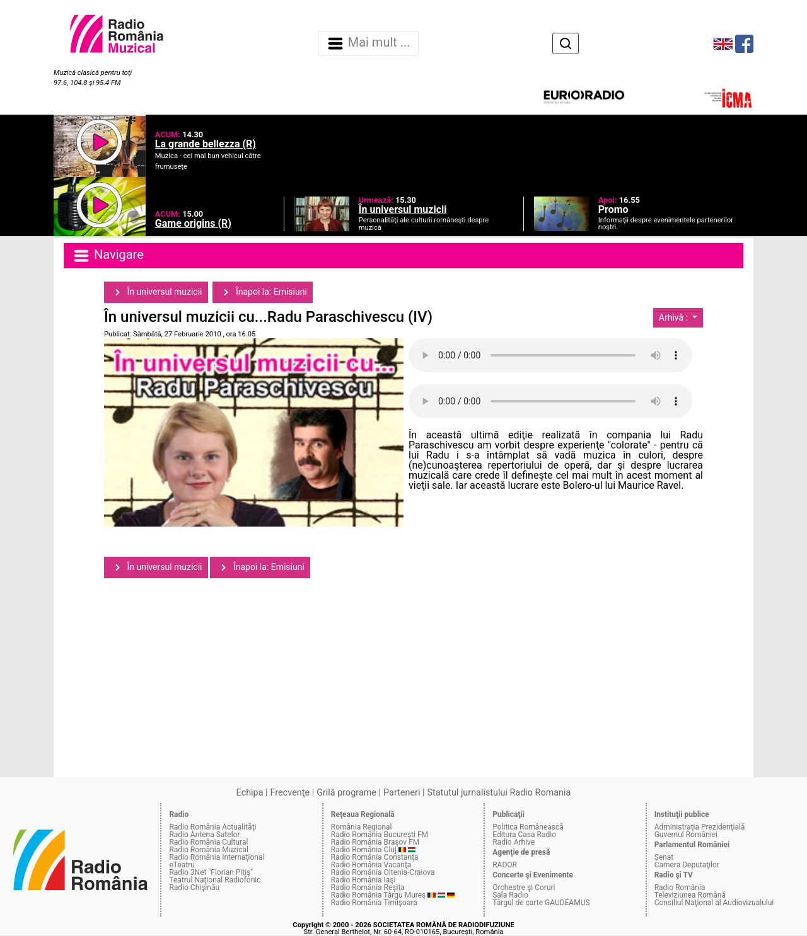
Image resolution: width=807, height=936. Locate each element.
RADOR (504, 864)
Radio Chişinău (194, 887)
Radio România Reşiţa (368, 887)
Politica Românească (528, 827)
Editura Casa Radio (524, 834)
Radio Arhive (513, 842)
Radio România (679, 887)
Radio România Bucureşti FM (379, 834)
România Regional (361, 827)
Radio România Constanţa (375, 857)
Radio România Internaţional (216, 857)
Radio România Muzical (208, 849)
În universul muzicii (156, 292)
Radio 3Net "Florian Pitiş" (211, 872)
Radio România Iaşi (363, 880)
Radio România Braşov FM (375, 842)
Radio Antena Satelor (204, 834)
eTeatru (181, 864)
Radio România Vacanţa (371, 864)
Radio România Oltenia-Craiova (383, 872)
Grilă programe (346, 792)
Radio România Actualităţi (212, 827)
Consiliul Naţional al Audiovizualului (714, 902)
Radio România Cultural (208, 842)
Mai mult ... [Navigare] (368, 43)
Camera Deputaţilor (686, 864)
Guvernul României (685, 834)
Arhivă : (674, 317)
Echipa (250, 792)
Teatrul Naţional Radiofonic (214, 880)
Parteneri (401, 792)
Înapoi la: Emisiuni (262, 292)
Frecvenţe (290, 792)
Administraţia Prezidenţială (699, 827)
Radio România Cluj (364, 849)
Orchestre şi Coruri (523, 887)
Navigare (108, 255)
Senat (664, 857)
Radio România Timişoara (374, 902)
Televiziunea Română (690, 895)
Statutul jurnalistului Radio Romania (499, 792)
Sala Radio (510, 895)
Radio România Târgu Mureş (378, 895)
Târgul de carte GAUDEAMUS (540, 902)
